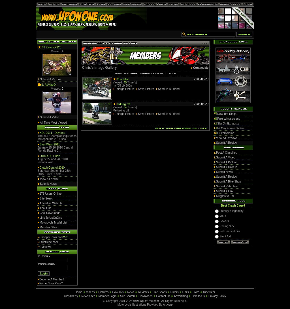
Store (196, 292)
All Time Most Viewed (53, 122)
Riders (174, 292)
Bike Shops (159, 292)
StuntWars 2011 (50, 144)
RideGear (209, 292)
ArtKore (167, 304)
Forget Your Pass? (51, 283)
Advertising (181, 296)
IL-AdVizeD (48, 84)
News (130, 292)
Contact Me (200, 67)
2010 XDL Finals (50, 156)
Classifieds (71, 296)
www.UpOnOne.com (146, 300)
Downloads (145, 296)
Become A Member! (51, 279)
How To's (117, 292)
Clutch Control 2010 (52, 167)
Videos (90, 292)
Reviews (143, 292)
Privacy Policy (217, 296)
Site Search (127, 296)
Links (185, 292)
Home (78, 292)
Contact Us (163, 296)
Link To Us (198, 296)
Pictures (103, 292)
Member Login (107, 296)
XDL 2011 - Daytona (52, 132)
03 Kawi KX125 (51, 47)
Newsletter (88, 296)
